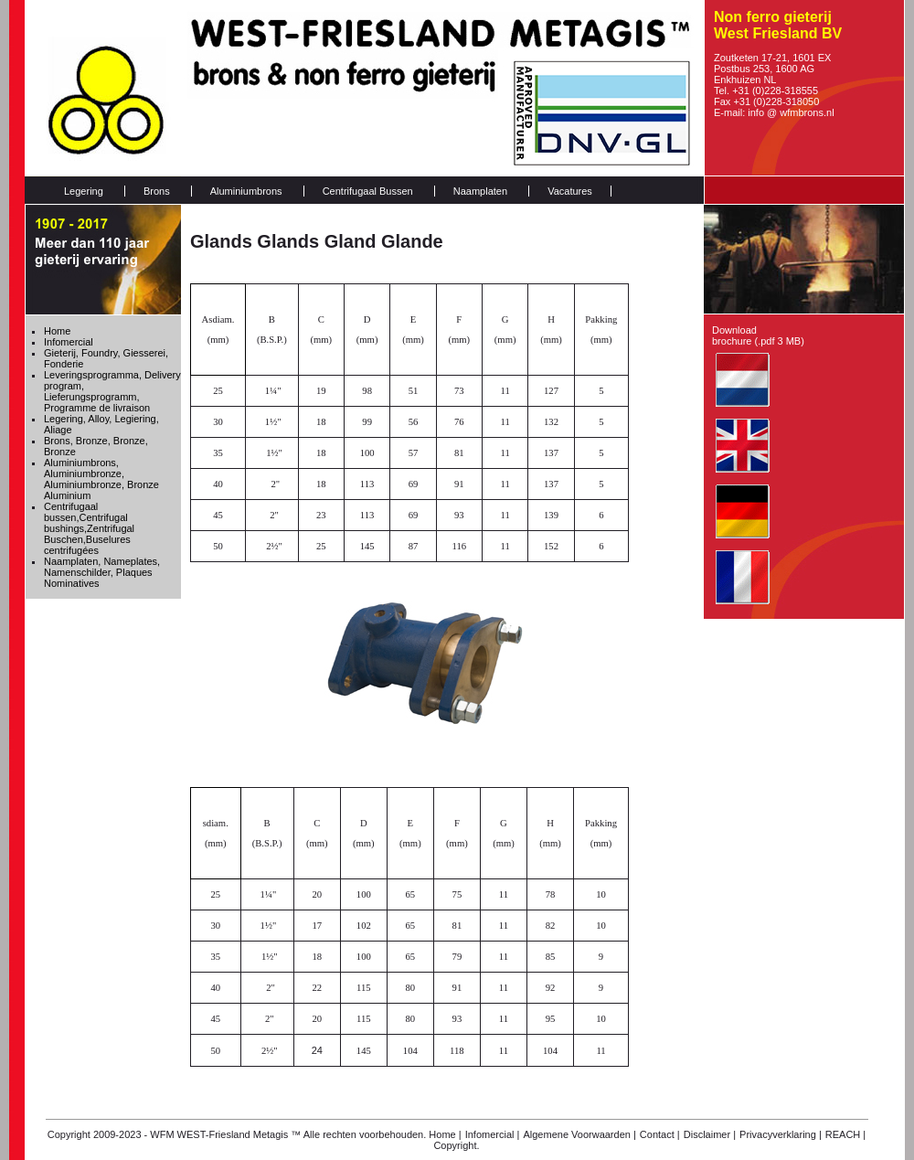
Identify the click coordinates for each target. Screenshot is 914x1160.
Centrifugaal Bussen (368, 191)
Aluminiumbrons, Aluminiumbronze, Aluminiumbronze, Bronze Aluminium (101, 479)
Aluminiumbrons (246, 191)
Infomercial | (492, 1134)
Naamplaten (480, 191)
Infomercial (68, 341)
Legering (83, 191)
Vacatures (569, 191)
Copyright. (456, 1145)
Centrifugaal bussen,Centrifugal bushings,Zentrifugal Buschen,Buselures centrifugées (89, 528)
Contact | (660, 1134)
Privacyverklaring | (780, 1134)
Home (57, 330)
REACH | (845, 1134)
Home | (445, 1134)
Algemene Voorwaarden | (579, 1134)
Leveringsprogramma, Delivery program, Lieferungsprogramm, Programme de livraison (112, 391)
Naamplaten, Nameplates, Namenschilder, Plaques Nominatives (102, 572)
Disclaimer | (710, 1134)
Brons (156, 191)
